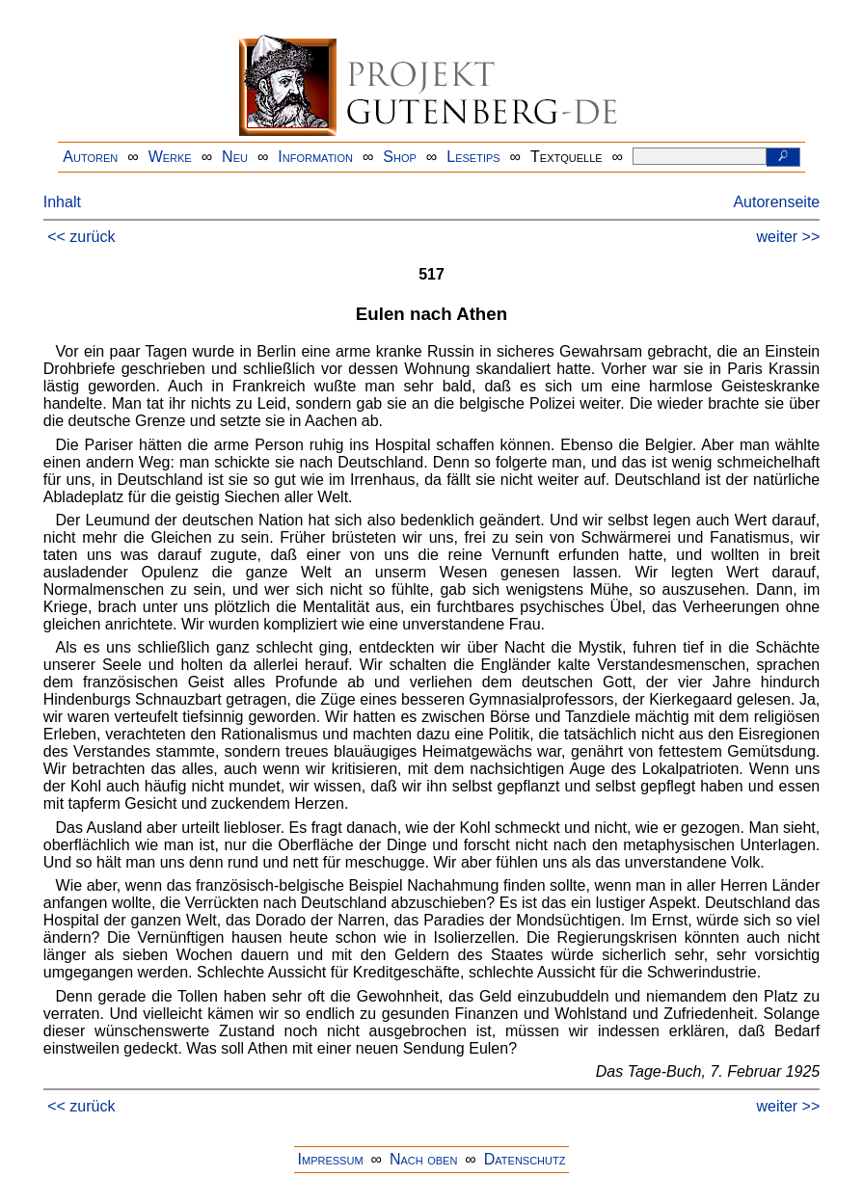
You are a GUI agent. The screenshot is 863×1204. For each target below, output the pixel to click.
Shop (400, 156)
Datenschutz (525, 1159)
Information (315, 156)
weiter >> (788, 236)
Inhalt (62, 202)
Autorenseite (776, 202)
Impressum (331, 1159)
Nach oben (423, 1159)
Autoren (90, 156)
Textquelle (566, 156)
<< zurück (81, 236)
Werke (170, 156)
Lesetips (472, 156)
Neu (235, 156)
